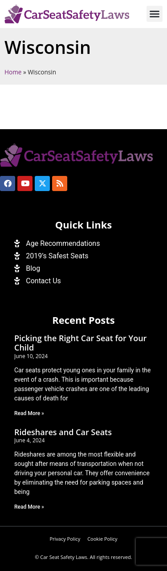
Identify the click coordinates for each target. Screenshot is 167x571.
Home (12, 72)
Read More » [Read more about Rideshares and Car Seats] (29, 507)
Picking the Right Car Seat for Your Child (80, 343)
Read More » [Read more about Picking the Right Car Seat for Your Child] (29, 413)
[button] (155, 14)
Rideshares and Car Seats (63, 432)
